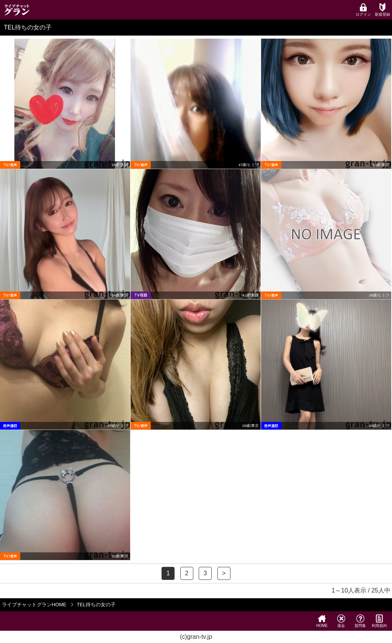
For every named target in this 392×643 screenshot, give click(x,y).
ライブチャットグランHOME (34, 604)
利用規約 (379, 621)
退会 (341, 621)
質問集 (360, 621)
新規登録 (382, 9)
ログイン (363, 9)
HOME (322, 621)
